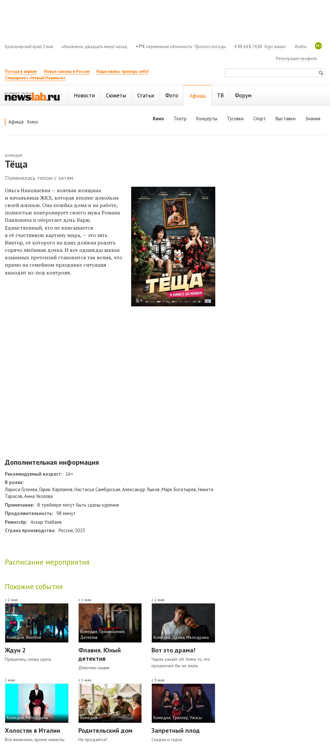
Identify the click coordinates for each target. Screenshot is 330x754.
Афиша (16, 122)
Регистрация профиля (296, 58)
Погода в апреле (21, 71)
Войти (300, 46)
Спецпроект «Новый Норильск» (35, 78)
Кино (32, 122)
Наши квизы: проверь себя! (122, 71)
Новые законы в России (67, 71)
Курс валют (275, 46)
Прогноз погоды (210, 46)
